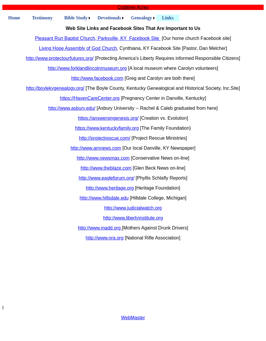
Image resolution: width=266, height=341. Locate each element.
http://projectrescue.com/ (104, 138)
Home (14, 17)
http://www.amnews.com (96, 148)
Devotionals (109, 17)
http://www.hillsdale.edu (104, 197)
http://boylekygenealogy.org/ (55, 88)
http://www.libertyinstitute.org (133, 217)
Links (167, 17)
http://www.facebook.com (97, 78)
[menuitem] (14, 18)
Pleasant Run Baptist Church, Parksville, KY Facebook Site (97, 38)
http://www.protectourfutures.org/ (59, 58)
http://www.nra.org (105, 237)
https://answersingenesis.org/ (108, 118)
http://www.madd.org (100, 227)
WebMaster (133, 317)
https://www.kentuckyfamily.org (107, 128)
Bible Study (76, 17)
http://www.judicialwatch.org (133, 207)
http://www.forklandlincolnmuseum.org (87, 68)
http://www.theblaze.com (106, 168)
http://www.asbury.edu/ (72, 108)
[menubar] (90, 18)
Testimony (42, 17)
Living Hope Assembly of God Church (78, 48)
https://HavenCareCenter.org (90, 98)
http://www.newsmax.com (103, 158)
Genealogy (141, 17)
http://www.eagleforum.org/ (106, 177)
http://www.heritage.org (110, 187)
